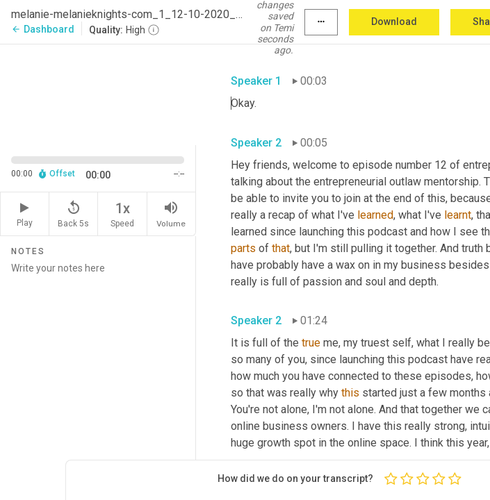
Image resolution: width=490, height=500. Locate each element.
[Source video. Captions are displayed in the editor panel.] (98, 93)
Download (394, 21)
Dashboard (42, 29)
